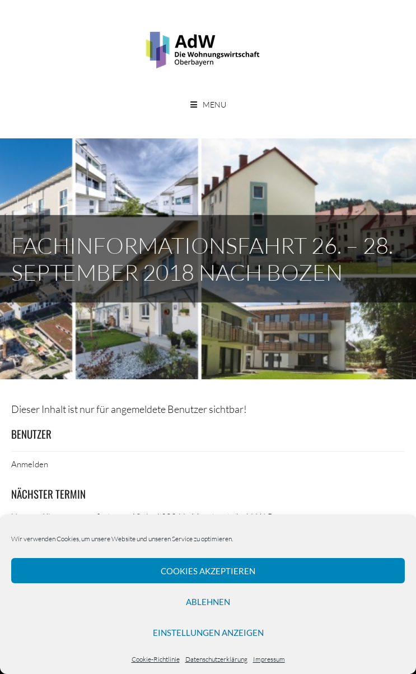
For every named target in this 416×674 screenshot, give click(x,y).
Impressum (269, 659)
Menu (214, 104)
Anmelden (29, 464)
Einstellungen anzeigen (208, 632)
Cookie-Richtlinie (156, 659)
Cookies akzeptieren (208, 571)
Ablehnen (208, 602)
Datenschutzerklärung (216, 659)
